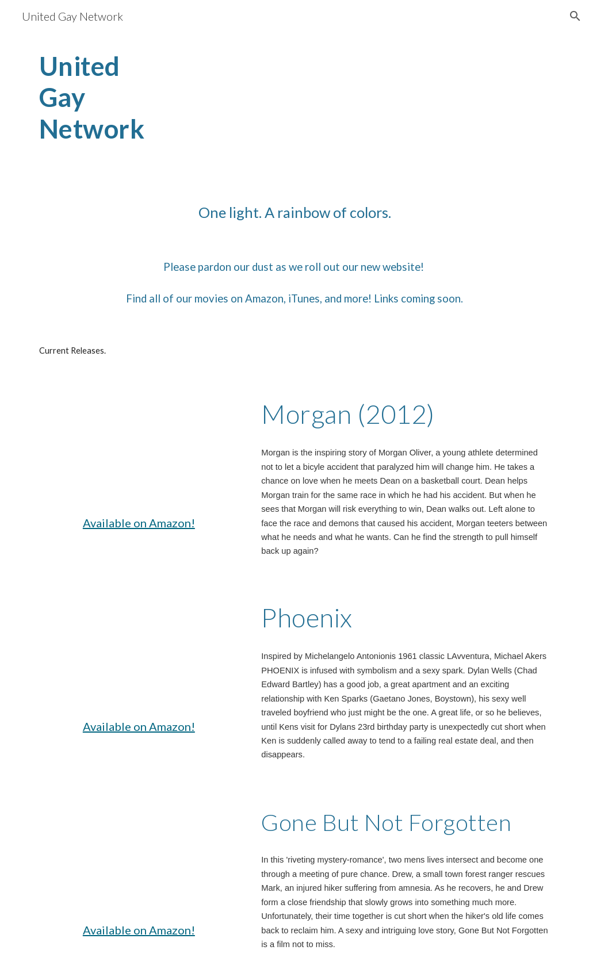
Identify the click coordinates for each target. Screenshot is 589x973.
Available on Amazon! (139, 523)
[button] (575, 16)
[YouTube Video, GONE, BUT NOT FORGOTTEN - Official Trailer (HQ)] (139, 856)
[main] (117, 108)
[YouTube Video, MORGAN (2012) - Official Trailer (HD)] (139, 449)
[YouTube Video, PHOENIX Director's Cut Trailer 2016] (139, 652)
